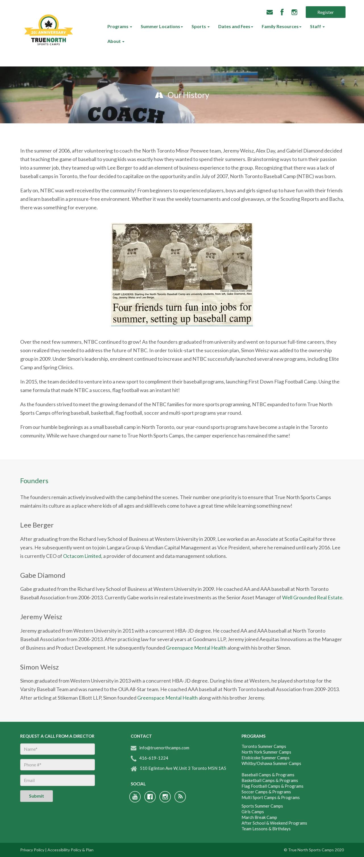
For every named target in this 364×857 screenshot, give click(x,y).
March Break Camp (259, 817)
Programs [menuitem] (118, 26)
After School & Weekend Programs (274, 822)
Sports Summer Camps (262, 805)
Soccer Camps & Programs (266, 791)
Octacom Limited (82, 556)
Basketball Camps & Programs (270, 780)
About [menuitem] (114, 41)
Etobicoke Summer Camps (266, 757)
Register (325, 12)
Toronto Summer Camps (264, 746)
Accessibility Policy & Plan (70, 849)
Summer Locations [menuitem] (160, 26)
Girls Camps (253, 811)
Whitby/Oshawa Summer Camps (271, 763)
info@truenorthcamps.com (160, 747)
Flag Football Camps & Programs (272, 786)
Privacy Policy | (33, 849)
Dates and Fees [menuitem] (234, 26)
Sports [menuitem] (199, 26)
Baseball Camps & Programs (268, 774)
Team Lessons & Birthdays (266, 828)
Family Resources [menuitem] (280, 26)
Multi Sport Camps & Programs (271, 797)
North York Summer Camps (266, 751)
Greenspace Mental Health (196, 648)
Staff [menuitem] (316, 26)
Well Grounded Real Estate (312, 597)
